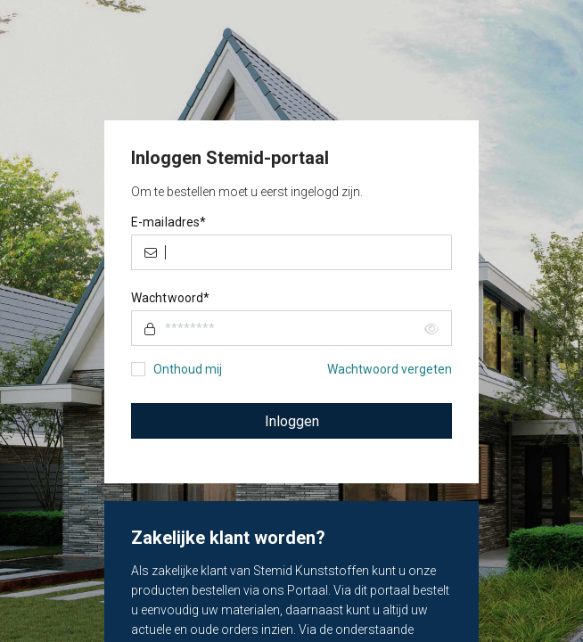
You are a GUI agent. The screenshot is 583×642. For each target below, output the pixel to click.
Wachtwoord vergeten (389, 369)
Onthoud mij (187, 369)
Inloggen (292, 421)
